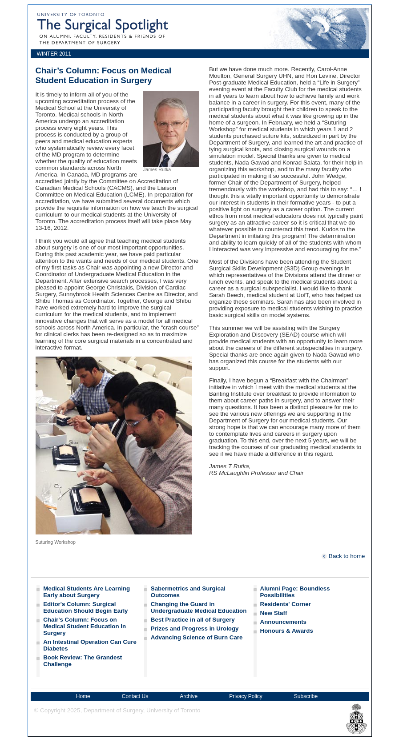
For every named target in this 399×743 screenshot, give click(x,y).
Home (83, 696)
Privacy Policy (245, 696)
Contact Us (135, 696)
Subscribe (306, 696)
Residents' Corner (285, 604)
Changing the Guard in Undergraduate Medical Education (199, 607)
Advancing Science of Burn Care (197, 637)
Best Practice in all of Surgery (193, 619)
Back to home (343, 556)
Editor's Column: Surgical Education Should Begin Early (85, 607)
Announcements (283, 621)
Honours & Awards (286, 630)
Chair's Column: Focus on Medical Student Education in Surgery (84, 626)
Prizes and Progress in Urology (195, 628)
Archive (188, 696)
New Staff (273, 613)
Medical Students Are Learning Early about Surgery (86, 591)
